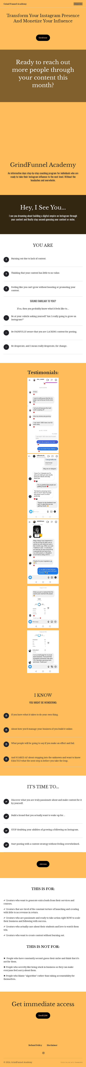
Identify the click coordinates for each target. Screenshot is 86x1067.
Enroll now (43, 38)
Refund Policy (35, 1045)
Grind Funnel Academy (16, 4)
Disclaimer (52, 1045)
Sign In (79, 4)
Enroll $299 (43, 1016)
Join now (43, 864)
